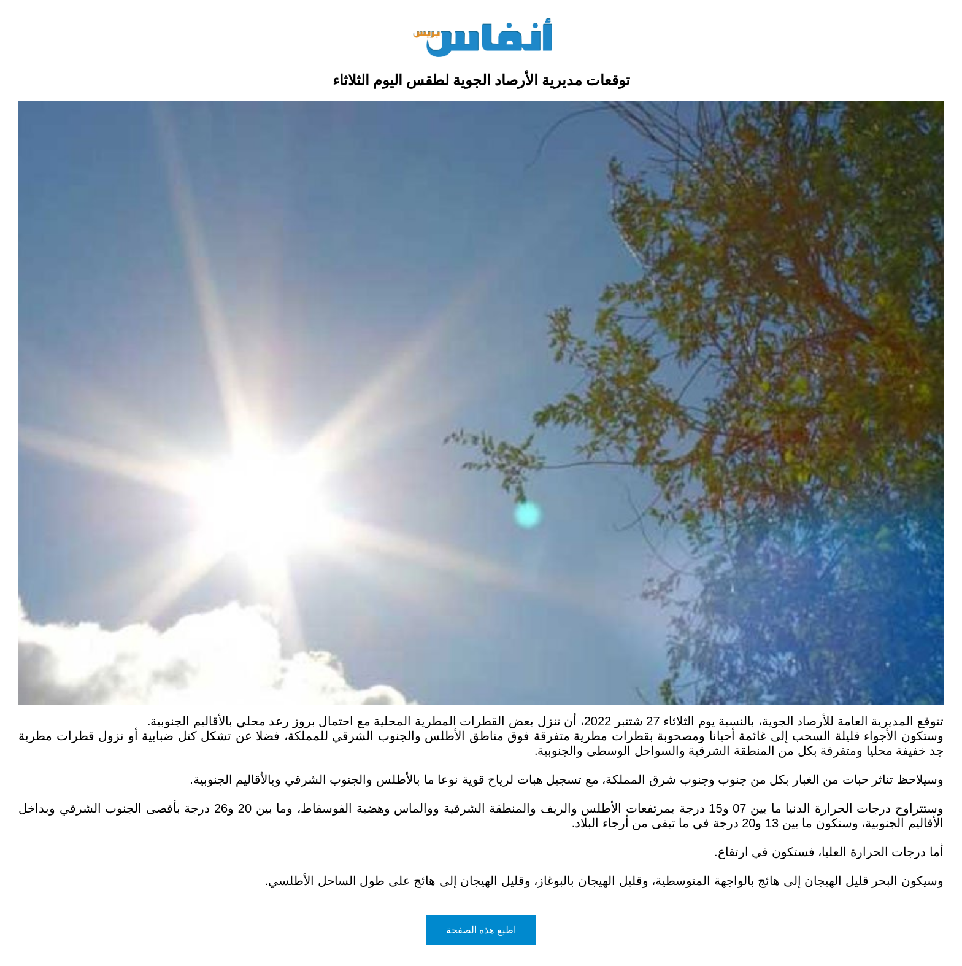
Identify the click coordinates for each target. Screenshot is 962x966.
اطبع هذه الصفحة (481, 930)
